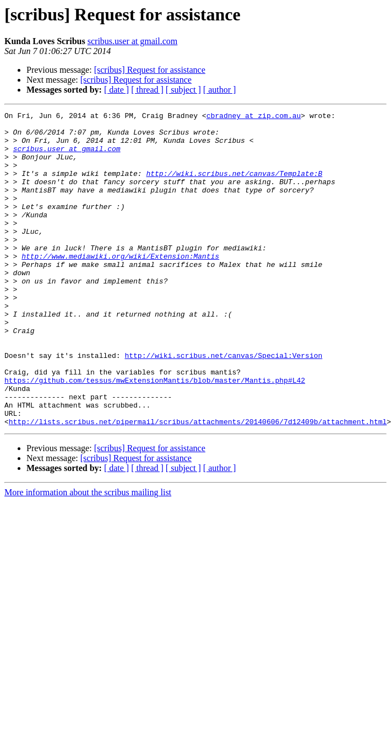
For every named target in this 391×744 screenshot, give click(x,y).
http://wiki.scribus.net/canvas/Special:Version (223, 405)
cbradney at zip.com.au (254, 117)
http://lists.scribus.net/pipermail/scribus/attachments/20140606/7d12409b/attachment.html (198, 484)
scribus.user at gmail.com (133, 41)
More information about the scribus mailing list (87, 555)
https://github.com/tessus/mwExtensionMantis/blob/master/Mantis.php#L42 (154, 435)
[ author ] (219, 89)
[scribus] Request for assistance (149, 69)
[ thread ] (147, 89)
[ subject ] (183, 89)
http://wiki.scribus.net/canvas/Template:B (234, 186)
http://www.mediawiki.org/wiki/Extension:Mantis (120, 286)
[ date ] (116, 89)
